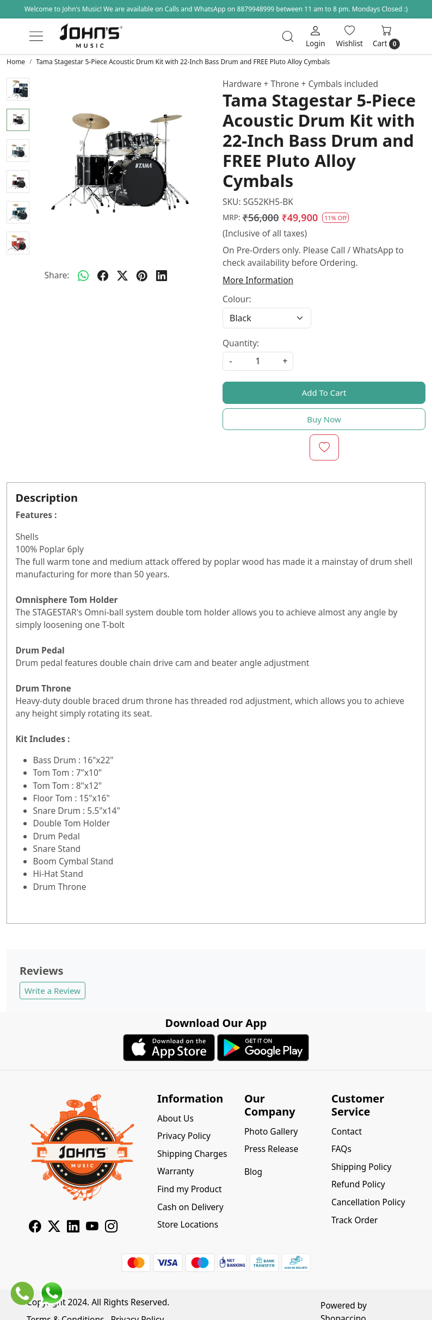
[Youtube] (92, 1227)
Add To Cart (324, 392)
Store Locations (187, 1224)
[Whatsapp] (83, 275)
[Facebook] (35, 1227)
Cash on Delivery (190, 1207)
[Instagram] (111, 1227)
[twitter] (122, 275)
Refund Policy (358, 1184)
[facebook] (103, 275)
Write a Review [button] (52, 990)
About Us (175, 1118)
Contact (346, 1131)
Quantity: (241, 343)
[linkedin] (161, 275)
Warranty (175, 1171)
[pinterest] (142, 275)
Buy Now (324, 419)
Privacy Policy (184, 1136)
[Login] (315, 36)
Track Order (354, 1220)
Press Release (271, 1149)
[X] (54, 1227)
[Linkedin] (73, 1227)
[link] (287, 36)
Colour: (237, 299)
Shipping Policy (361, 1167)
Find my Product (189, 1189)
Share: (57, 275)
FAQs (341, 1149)
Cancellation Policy (368, 1202)
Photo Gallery (271, 1131)
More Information (258, 280)
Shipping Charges (192, 1154)
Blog (253, 1172)
